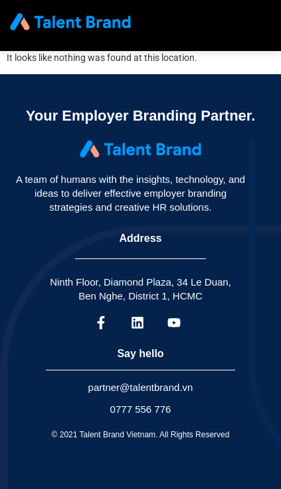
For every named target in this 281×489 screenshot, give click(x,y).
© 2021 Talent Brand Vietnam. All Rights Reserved (141, 434)
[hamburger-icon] (257, 22)
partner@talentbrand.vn (140, 387)
